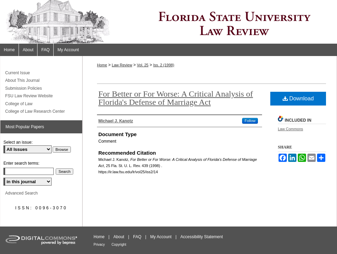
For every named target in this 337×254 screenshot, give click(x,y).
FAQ (137, 236)
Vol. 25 (143, 65)
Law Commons (290, 129)
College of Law (18, 103)
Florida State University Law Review (168, 22)
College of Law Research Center (35, 111)
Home (102, 65)
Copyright (118, 244)
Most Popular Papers (25, 126)
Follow (250, 121)
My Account (161, 236)
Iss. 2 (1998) (163, 65)
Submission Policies (23, 88)
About (118, 236)
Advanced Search (21, 193)
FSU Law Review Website (29, 95)
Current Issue (17, 72)
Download (298, 98)
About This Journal (22, 80)
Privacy (99, 244)
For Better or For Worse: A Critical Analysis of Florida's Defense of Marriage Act (175, 98)
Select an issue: (18, 142)
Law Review (122, 65)
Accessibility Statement (202, 236)
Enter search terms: (21, 163)
